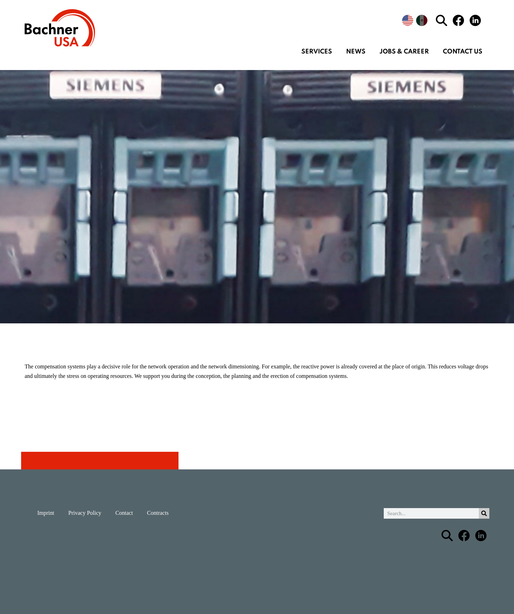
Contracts (158, 513)
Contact (124, 513)
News (355, 52)
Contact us (462, 52)
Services (316, 52)
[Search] (484, 513)
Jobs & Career (404, 52)
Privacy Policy (84, 513)
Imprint (45, 513)
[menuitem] (407, 20)
